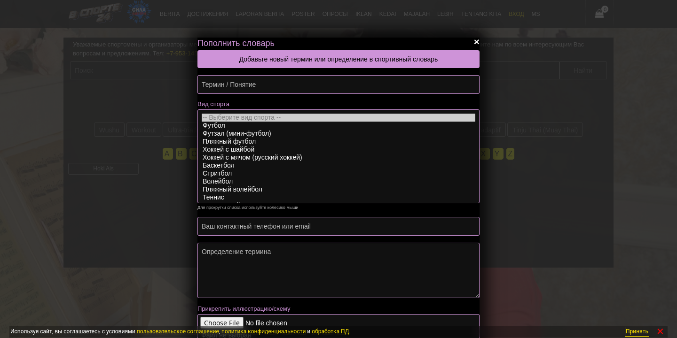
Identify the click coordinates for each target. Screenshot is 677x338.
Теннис (338, 197)
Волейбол (338, 181)
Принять (637, 331)
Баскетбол (338, 165)
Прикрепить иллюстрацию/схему (243, 309)
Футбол (338, 126)
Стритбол (338, 173)
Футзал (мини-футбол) (338, 134)
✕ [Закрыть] (660, 332)
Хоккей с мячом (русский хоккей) (338, 157)
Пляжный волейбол (338, 189)
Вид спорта (213, 104)
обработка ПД (330, 331)
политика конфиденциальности (263, 331)
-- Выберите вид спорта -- (338, 118)
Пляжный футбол (338, 142)
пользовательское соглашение (178, 331)
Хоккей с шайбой (338, 150)
